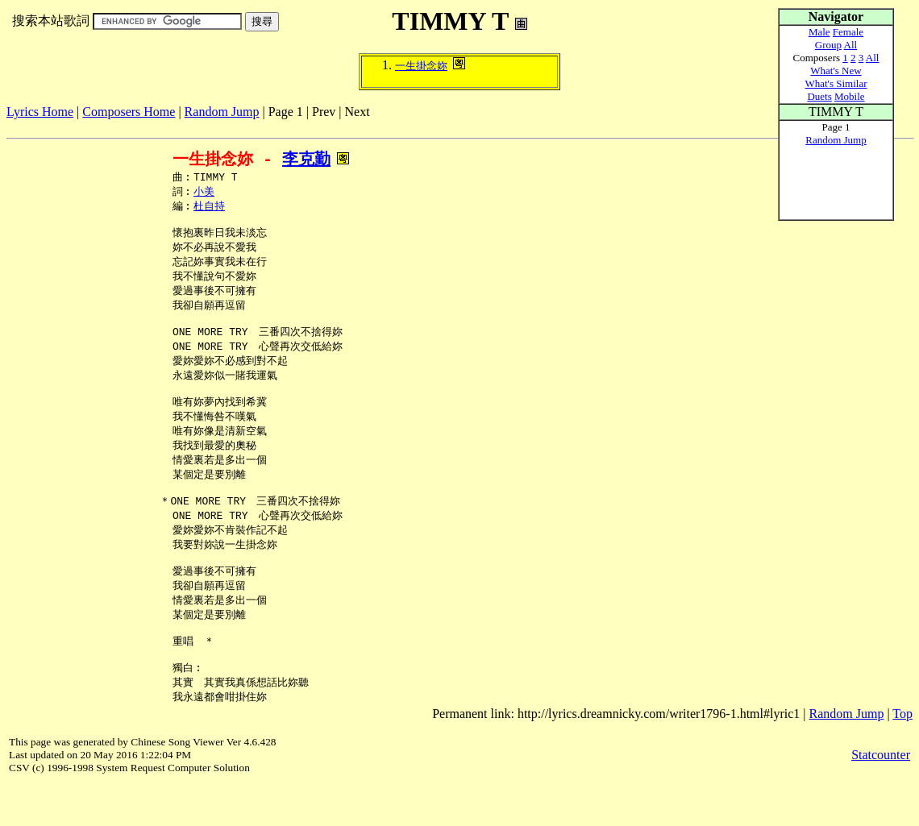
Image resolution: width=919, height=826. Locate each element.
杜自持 (209, 208)
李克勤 (306, 159)
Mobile (849, 96)
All (851, 45)
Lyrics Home (39, 111)
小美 (203, 193)
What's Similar (836, 83)
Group (828, 45)
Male (819, 32)
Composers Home (128, 111)
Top (902, 756)
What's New (835, 70)
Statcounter (880, 797)
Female (848, 32)
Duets (819, 96)
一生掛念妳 (421, 66)
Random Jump (222, 111)
